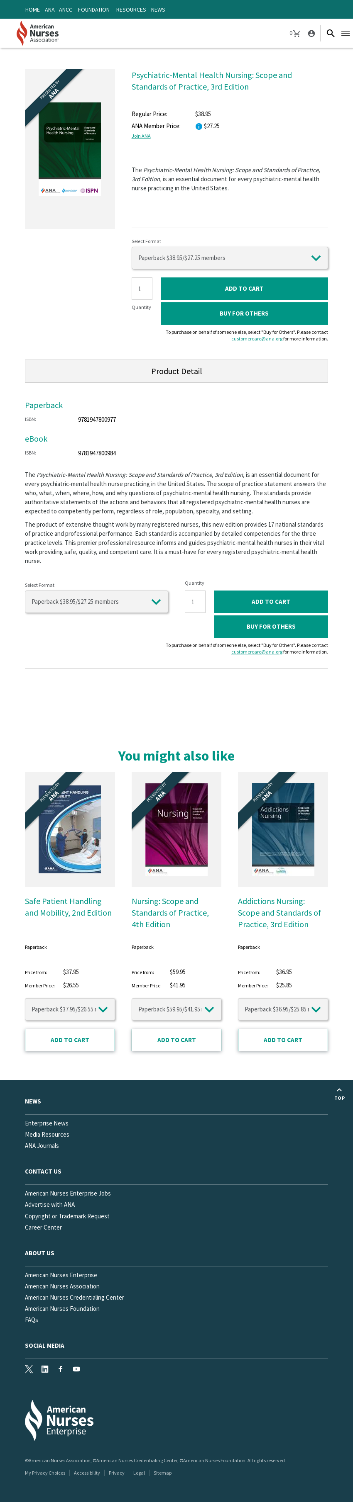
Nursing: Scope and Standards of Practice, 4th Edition (170, 912)
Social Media (44, 1345)
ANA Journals (42, 1146)
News (158, 9)
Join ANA (141, 136)
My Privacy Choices (45, 1473)
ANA (50, 9)
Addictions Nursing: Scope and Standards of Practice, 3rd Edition (279, 912)
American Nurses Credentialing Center (74, 1297)
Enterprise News (47, 1123)
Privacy (117, 1473)
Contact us (43, 1171)
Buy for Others (244, 313)
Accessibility (87, 1473)
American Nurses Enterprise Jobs (68, 1193)
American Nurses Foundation (62, 1308)
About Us (39, 1253)
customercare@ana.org (256, 338)
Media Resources (47, 1134)
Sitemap (163, 1473)
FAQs (31, 1320)
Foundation (94, 9)
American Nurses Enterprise (61, 1275)
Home (32, 9)
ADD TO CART (244, 288)
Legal (139, 1473)
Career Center (43, 1227)
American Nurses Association (62, 1286)
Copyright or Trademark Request (67, 1216)
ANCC (65, 9)
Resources (131, 9)
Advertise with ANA (50, 1204)
